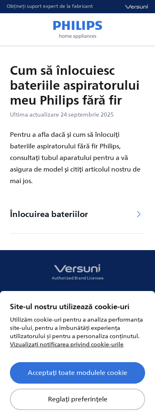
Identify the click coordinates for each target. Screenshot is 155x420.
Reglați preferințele (77, 399)
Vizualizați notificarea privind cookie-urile (67, 344)
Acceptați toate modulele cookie (77, 373)
